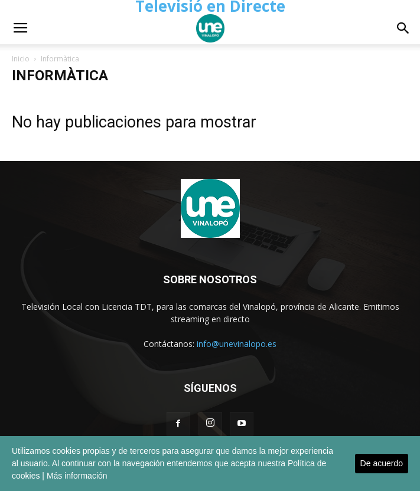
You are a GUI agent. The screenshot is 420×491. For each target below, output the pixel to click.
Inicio (21, 59)
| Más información (74, 475)
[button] (403, 28)
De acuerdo (381, 463)
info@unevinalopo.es (236, 343)
